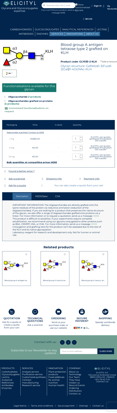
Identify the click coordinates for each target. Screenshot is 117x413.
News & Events (77, 385)
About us (74, 371)
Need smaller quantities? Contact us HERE (25, 132)
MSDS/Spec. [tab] (41, 196)
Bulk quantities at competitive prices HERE (32, 162)
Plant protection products (57, 373)
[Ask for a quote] (5, 185)
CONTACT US (102, 381)
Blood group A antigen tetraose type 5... (17, 280)
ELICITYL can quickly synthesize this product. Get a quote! (100, 138)
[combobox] (59, 5)
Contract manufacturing (30, 381)
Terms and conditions (42, 405)
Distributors (75, 390)
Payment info (91, 178)
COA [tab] (57, 196)
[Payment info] (80, 179)
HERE (96, 216)
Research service (31, 385)
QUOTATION (12, 318)
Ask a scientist (17, 178)
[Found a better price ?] (5, 171)
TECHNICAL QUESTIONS (35, 320)
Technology (75, 374)
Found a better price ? (22, 171)
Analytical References (8, 381)
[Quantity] (75, 139)
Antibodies (7, 385)
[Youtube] (74, 342)
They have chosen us (74, 381)
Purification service (32, 374)
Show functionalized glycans (82, 7)
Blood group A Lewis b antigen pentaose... (55, 280)
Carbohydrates (10, 371)
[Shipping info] (42, 179)
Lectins (5, 377)
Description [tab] (22, 196)
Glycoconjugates (11, 374)
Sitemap (83, 405)
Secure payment (66, 405)
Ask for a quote (17, 185)
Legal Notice (20, 405)
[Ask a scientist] (5, 179)
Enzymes (7, 388)
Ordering (74, 388)
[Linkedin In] (62, 342)
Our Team (74, 377)
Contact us (75, 393)
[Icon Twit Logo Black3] (68, 342)
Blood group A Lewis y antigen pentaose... (94, 280)
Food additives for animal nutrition (56, 380)
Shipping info (54, 178)
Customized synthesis (34, 377)
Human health (56, 385)
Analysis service (30, 371)
